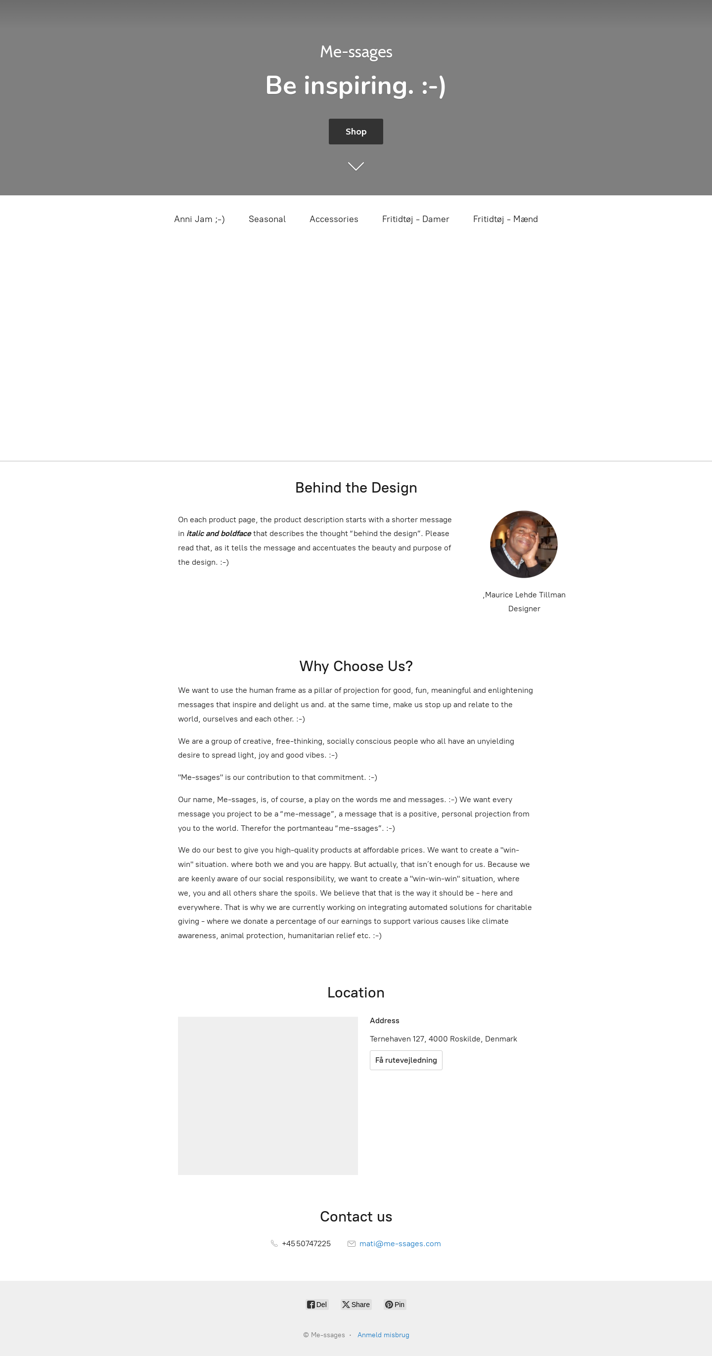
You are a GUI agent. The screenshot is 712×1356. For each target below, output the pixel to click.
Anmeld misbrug (383, 1335)
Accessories (334, 219)
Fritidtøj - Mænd (505, 219)
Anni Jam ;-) (199, 219)
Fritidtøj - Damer (415, 219)
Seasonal (267, 219)
